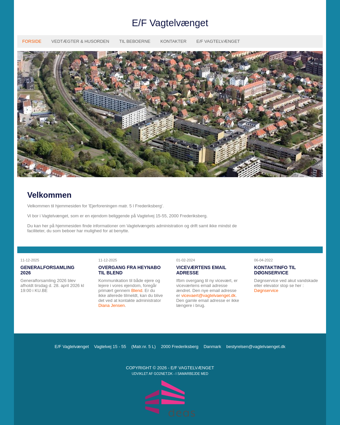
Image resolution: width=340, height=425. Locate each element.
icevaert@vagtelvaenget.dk (209, 295)
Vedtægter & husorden (80, 41)
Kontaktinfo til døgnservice (275, 270)
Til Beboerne (134, 41)
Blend (136, 290)
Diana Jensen (111, 305)
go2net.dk (163, 374)
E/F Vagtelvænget (218, 41)
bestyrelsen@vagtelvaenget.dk (256, 346)
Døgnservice (266, 290)
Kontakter (173, 41)
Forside (32, 41)
